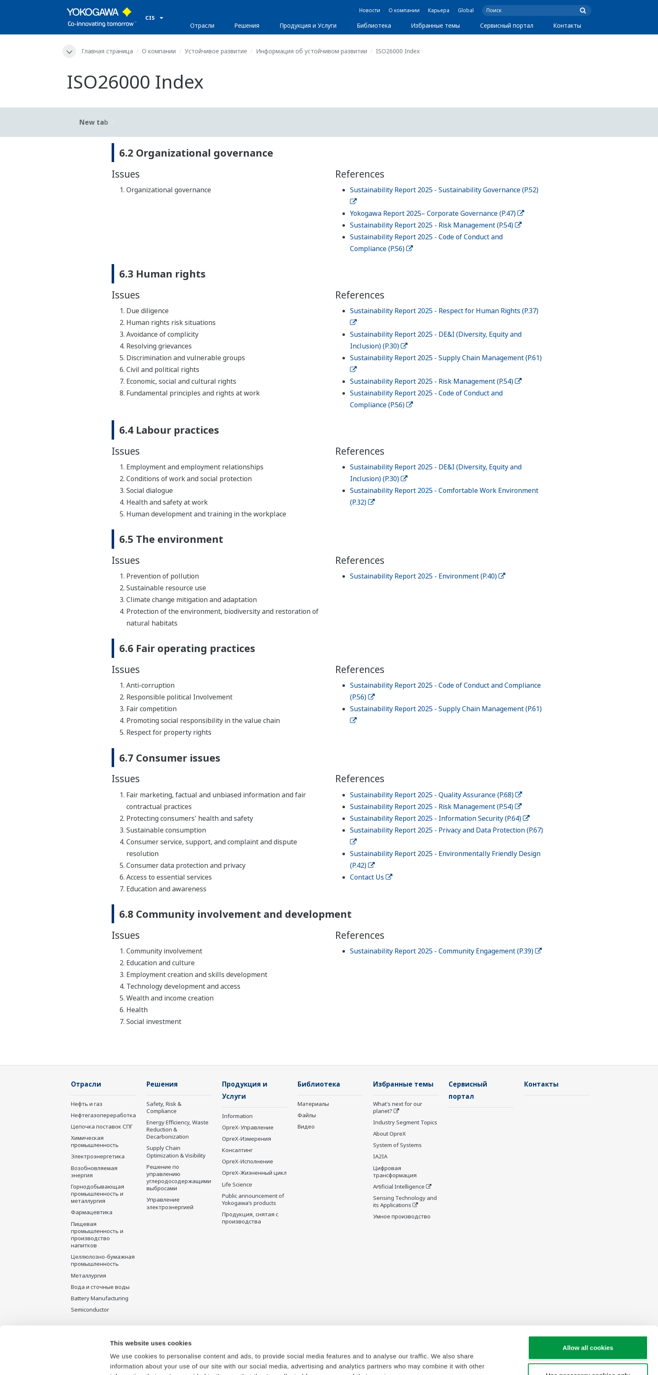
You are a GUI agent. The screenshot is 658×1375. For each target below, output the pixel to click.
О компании (404, 10)
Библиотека (374, 25)
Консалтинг (237, 1150)
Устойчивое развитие (216, 51)
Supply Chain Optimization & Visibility (176, 1151)
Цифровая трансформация (395, 1171)
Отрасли (202, 25)
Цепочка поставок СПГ (102, 1126)
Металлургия (88, 1275)
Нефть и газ (86, 1104)
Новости (369, 10)
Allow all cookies (588, 1302)
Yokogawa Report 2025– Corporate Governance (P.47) (437, 213)
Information (237, 1116)
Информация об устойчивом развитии (311, 51)
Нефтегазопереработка (103, 1115)
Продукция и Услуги (308, 25)
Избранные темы (435, 25)
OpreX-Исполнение (247, 1161)
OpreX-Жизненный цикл (254, 1172)
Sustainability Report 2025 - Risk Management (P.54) (436, 225)
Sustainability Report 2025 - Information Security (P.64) (440, 818)
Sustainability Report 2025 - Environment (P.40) (427, 576)
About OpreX (389, 1133)
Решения (246, 25)
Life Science (237, 1184)
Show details (440, 1358)
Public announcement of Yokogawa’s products (253, 1199)
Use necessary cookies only (588, 1330)
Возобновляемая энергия (94, 1171)
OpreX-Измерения (246, 1138)
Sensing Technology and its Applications (405, 1201)
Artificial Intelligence (399, 1186)
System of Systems (397, 1145)
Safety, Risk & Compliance (163, 1107)
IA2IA (380, 1156)
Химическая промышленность (95, 1141)
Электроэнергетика (98, 1156)
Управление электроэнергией (169, 1203)
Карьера (438, 10)
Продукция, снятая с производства (250, 1217)
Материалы (313, 1104)
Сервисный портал (506, 25)
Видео (306, 1126)
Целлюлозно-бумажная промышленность (103, 1260)
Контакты (567, 25)
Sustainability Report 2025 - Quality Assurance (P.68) (436, 794)
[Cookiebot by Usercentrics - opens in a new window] (54, 1358)
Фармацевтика (91, 1212)
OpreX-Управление (248, 1127)
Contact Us (371, 877)
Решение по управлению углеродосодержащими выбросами (178, 1177)
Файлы (307, 1115)
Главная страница (107, 51)
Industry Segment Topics (405, 1122)
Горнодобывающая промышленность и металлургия (97, 1194)
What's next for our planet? (397, 1107)
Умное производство (402, 1216)
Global (466, 10)
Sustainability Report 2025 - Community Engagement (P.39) (446, 951)
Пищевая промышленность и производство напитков (97, 1234)
